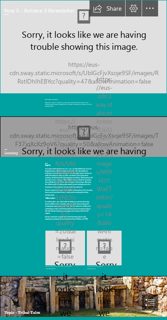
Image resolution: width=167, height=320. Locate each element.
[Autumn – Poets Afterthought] (83, 47)
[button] (107, 8)
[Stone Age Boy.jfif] (104, 250)
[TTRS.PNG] (65, 250)
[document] (83, 160)
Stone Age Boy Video (91, 268)
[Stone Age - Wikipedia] (83, 296)
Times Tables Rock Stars (50, 268)
